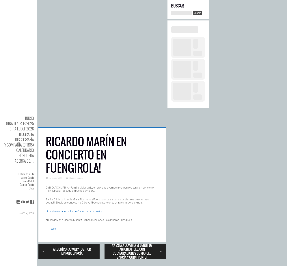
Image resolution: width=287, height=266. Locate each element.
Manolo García (27, 177)
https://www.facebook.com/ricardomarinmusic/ (74, 211)
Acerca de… (24, 161)
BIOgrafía (26, 134)
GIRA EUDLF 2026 (22, 129)
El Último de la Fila (25, 174)
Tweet (52, 228)
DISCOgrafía (24, 139)
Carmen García (27, 185)
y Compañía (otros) (19, 145)
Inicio (29, 118)
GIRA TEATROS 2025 (20, 123)
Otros (31, 188)
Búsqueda (26, 155)
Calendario (25, 150)
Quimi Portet (28, 181)
